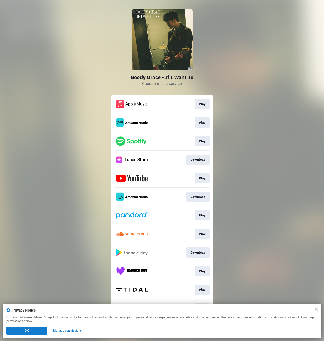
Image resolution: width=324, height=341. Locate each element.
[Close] (316, 309)
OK (27, 330)
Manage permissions (67, 330)
